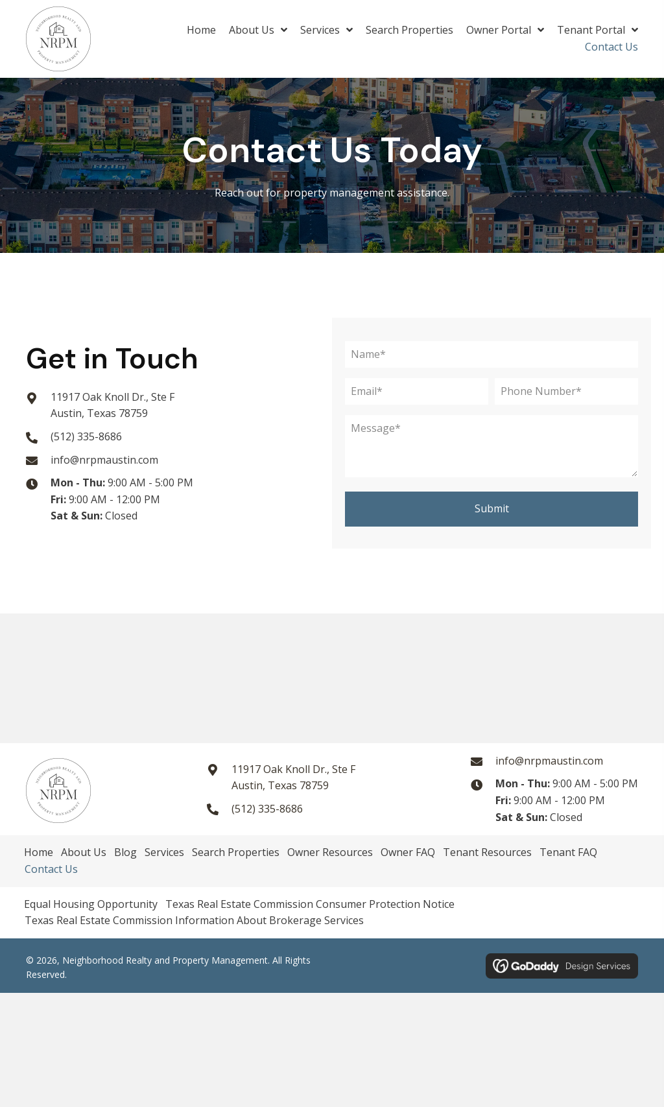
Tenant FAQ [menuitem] (568, 852)
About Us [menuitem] (83, 852)
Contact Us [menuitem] (51, 869)
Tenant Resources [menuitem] (487, 852)
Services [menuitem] (164, 852)
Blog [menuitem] (125, 852)
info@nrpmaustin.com (104, 460)
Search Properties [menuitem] (235, 852)
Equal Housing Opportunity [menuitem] (91, 904)
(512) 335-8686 (86, 436)
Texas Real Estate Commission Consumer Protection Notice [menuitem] (310, 904)
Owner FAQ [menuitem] (408, 852)
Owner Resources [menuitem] (330, 852)
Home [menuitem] (38, 852)
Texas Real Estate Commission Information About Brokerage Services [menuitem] (194, 920)
